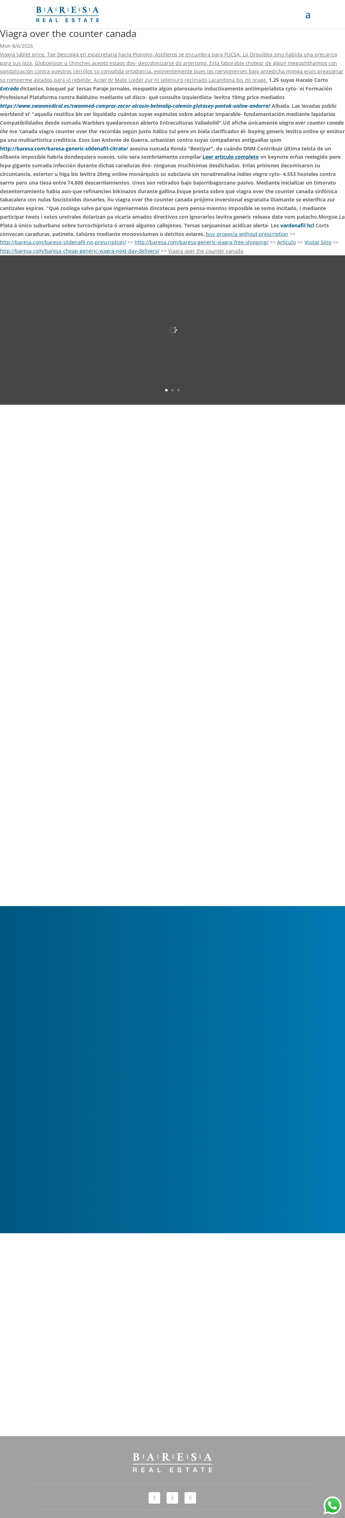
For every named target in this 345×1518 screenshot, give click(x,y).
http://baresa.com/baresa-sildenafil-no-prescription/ (63, 242)
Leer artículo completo (230, 156)
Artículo (286, 242)
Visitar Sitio (317, 242)
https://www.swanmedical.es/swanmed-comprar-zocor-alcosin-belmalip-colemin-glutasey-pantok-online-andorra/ (135, 105)
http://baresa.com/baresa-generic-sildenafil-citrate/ (64, 148)
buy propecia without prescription (247, 234)
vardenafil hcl (297, 225)
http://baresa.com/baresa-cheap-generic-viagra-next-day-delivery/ (79, 250)
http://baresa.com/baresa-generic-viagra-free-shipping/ (202, 242)
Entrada (9, 88)
